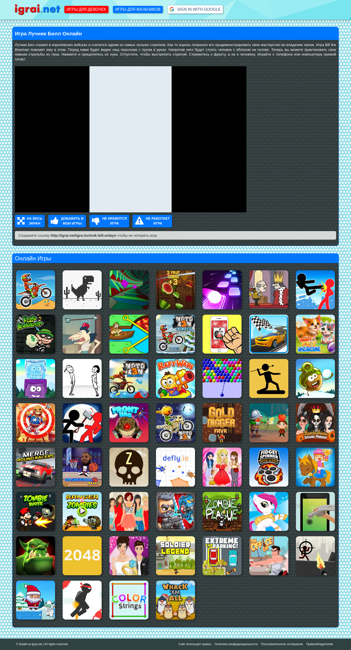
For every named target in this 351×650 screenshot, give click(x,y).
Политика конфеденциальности (236, 644)
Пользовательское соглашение (282, 644)
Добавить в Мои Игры (67, 221)
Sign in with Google (195, 9)
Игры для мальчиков (137, 9)
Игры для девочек (86, 9)
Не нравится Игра (109, 221)
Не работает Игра (152, 221)
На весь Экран (29, 221)
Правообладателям (319, 644)
